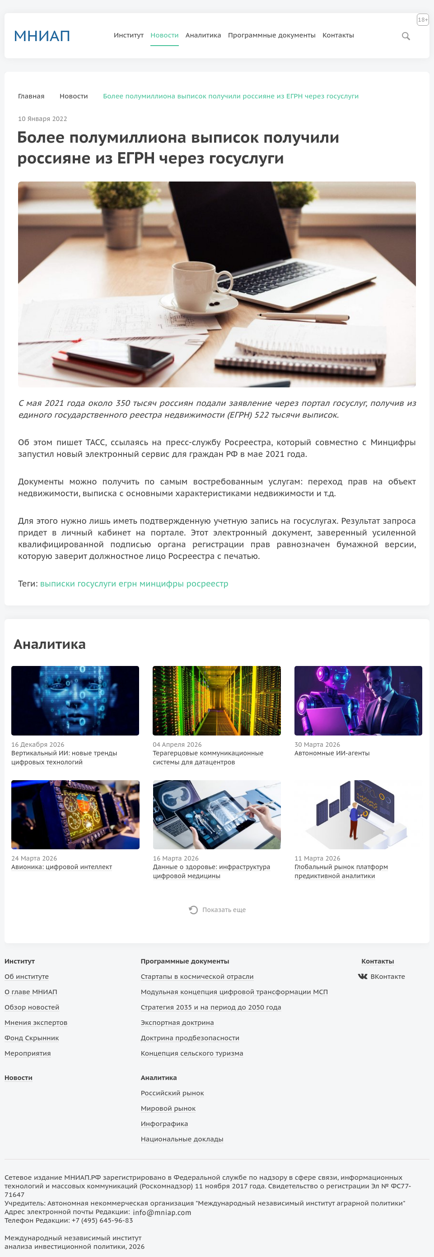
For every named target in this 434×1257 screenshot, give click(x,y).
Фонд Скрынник (32, 1038)
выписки (57, 583)
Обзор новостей (32, 1007)
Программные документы (272, 35)
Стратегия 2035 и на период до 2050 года (211, 1007)
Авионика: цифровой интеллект (61, 867)
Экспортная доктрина (177, 1022)
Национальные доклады (182, 1139)
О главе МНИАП (31, 991)
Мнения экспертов (36, 1022)
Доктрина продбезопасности (190, 1038)
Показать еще (224, 910)
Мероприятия (28, 1053)
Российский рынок (172, 1093)
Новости (164, 35)
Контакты (338, 35)
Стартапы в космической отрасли (197, 976)
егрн (128, 583)
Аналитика (203, 35)
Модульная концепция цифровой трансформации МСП (234, 991)
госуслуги (96, 583)
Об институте (27, 976)
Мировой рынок (168, 1108)
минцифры (162, 583)
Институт (129, 35)
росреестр (207, 583)
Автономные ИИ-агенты (332, 753)
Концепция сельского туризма (192, 1053)
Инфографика (164, 1123)
